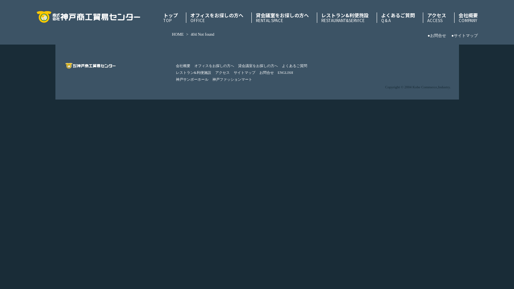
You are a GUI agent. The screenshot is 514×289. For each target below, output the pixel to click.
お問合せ (266, 73)
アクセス (436, 17)
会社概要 (468, 17)
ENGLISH (286, 73)
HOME (178, 34)
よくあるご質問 (398, 17)
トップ (170, 17)
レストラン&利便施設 (345, 17)
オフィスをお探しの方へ (216, 17)
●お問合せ (437, 35)
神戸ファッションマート (232, 79)
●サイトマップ (464, 35)
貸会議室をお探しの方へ (282, 17)
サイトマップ (244, 73)
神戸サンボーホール (192, 79)
